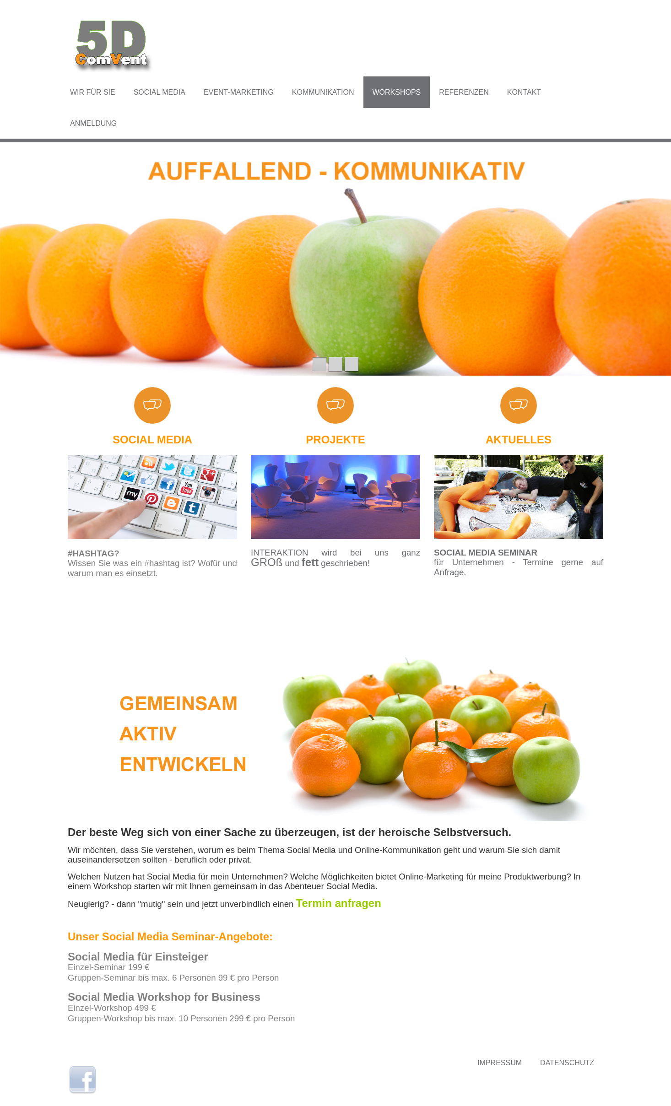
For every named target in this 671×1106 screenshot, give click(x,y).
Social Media (159, 92)
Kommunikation (323, 92)
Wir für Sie (92, 92)
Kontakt (524, 92)
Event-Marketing (239, 92)
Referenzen (463, 92)
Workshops (397, 92)
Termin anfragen (338, 903)
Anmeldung (93, 123)
